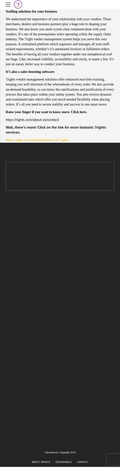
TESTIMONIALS (63, 463)
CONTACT (82, 463)
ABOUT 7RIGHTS (41, 463)
